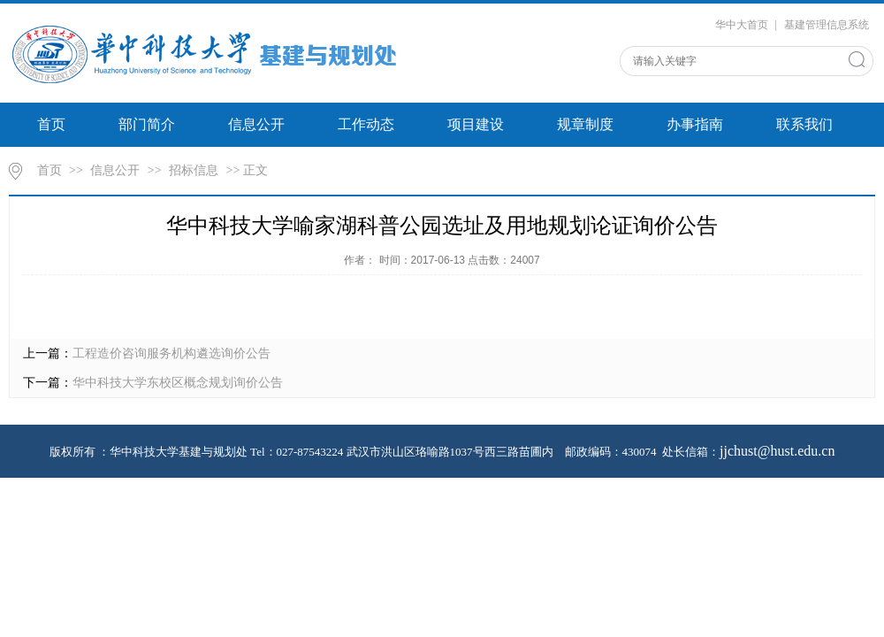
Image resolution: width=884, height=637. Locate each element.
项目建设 (475, 124)
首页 (51, 124)
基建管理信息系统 (826, 25)
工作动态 (366, 124)
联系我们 (804, 124)
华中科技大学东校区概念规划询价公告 (177, 382)
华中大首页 (741, 25)
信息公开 (256, 124)
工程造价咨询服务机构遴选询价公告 (171, 353)
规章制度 (585, 124)
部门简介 (146, 124)
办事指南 (695, 124)
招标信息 (193, 170)
